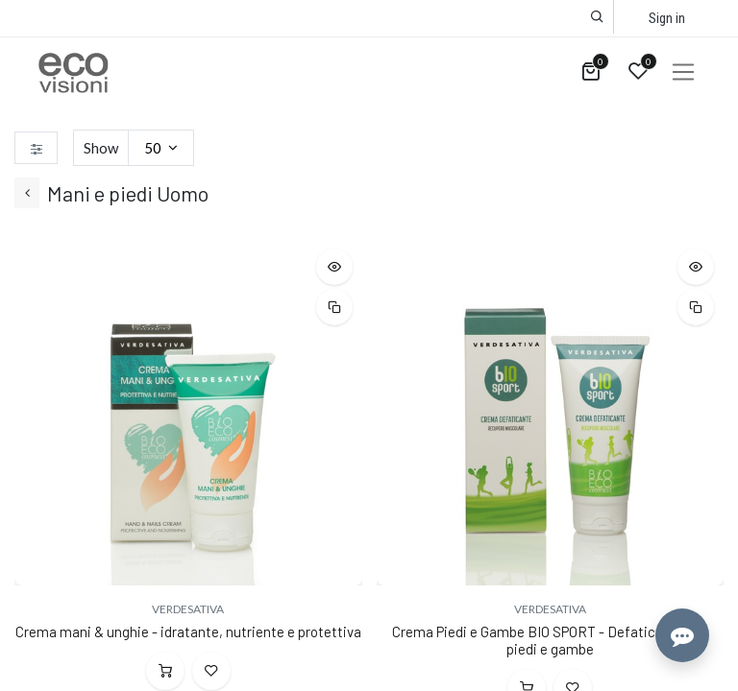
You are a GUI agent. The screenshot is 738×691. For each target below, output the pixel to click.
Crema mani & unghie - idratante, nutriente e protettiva (188, 631)
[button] (597, 17)
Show (101, 147)
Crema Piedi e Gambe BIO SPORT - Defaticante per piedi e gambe (549, 640)
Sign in (667, 18)
